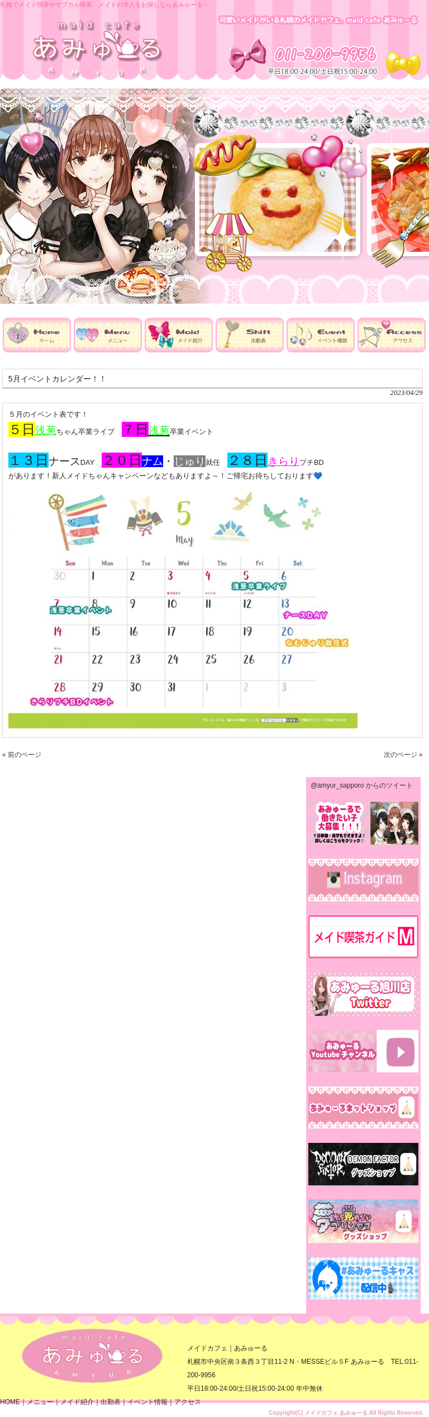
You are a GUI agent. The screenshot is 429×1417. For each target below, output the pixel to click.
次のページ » (403, 755)
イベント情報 (147, 1402)
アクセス (187, 1402)
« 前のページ (21, 755)
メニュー (40, 1402)
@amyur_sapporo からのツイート (362, 785)
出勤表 (111, 1402)
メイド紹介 (77, 1402)
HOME (10, 1402)
